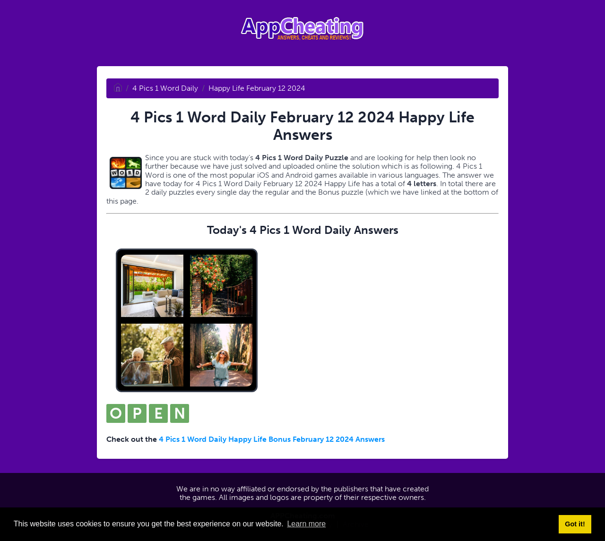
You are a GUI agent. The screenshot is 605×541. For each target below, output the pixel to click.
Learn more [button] (306, 524)
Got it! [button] (575, 524)
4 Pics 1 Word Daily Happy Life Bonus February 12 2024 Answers (272, 439)
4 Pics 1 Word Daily (165, 88)
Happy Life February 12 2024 (256, 88)
